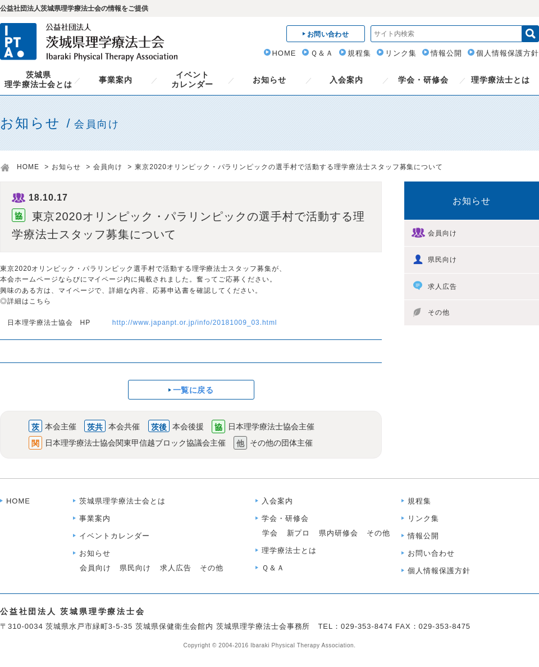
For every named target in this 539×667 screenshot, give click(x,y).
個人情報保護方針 (507, 53)
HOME (284, 53)
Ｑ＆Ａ (322, 53)
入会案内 (346, 79)
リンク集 (401, 53)
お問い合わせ (431, 553)
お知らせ (269, 79)
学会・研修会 (423, 79)
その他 (431, 312)
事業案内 (116, 79)
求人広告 (434, 286)
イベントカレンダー (192, 79)
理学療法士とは (500, 79)
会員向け (107, 167)
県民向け (434, 259)
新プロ (298, 533)
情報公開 (446, 53)
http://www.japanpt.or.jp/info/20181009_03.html (194, 322)
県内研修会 (338, 533)
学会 (270, 533)
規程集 (359, 53)
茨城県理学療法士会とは (38, 79)
